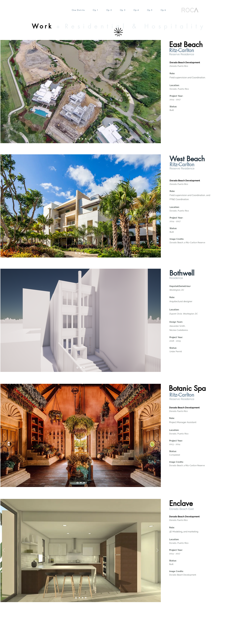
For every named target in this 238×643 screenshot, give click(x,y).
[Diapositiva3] (84, 482)
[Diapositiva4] (82, 138)
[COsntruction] (85, 253)
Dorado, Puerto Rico (179, 89)
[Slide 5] (76, 139)
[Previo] (4, 91)
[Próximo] (157, 91)
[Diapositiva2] (79, 138)
